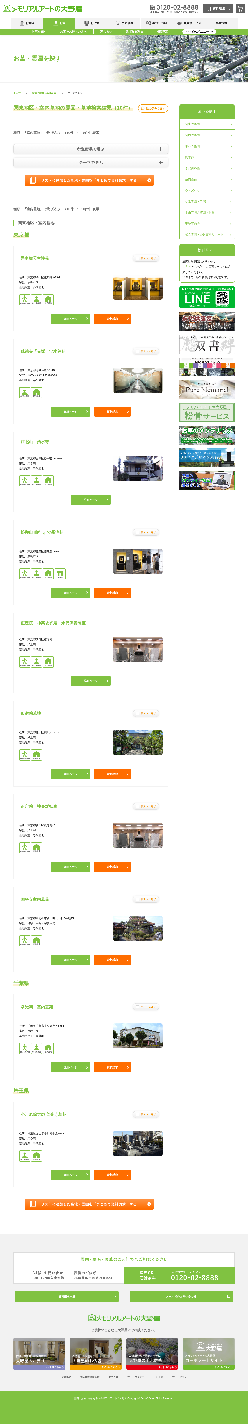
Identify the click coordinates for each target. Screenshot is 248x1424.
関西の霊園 (192, 135)
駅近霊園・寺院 (195, 201)
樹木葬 (189, 157)
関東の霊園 (192, 124)
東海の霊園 (192, 146)
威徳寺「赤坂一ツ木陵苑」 (45, 351)
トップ (17, 93)
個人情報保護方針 (89, 1377)
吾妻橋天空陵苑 (35, 258)
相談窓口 (163, 31)
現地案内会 (192, 223)
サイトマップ (179, 1377)
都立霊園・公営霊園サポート (204, 234)
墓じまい (106, 31)
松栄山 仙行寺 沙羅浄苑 (42, 532)
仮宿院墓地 (31, 713)
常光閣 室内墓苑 (37, 1007)
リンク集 (158, 1377)
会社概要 (66, 1377)
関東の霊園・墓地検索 (44, 93)
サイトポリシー (135, 1377)
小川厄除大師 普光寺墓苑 (43, 1114)
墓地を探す (207, 111)
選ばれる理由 (134, 31)
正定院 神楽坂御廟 (39, 806)
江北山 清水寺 (35, 441)
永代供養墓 (192, 168)
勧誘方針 (113, 1377)
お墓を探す (39, 31)
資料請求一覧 (67, 1296)
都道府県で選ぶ (91, 149)
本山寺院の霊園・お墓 (200, 212)
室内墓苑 (191, 179)
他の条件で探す (155, 108)
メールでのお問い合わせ (181, 1296)
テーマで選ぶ (91, 162)
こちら (187, 266)
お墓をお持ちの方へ (73, 31)
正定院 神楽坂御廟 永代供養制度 (53, 623)
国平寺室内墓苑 (35, 899)
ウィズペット (194, 190)
